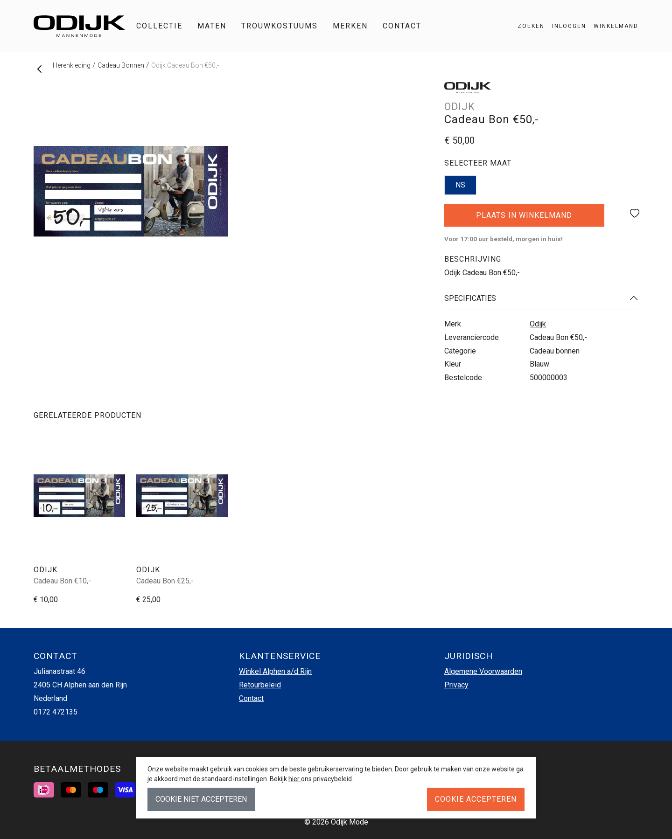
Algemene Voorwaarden (483, 671)
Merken (350, 25)
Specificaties (470, 298)
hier (294, 779)
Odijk (538, 323)
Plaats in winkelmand (524, 219)
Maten (211, 25)
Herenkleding (72, 65)
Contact (402, 25)
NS (460, 184)
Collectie (159, 25)
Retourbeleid (260, 684)
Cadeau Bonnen (121, 65)
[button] (612, 26)
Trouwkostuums (279, 25)
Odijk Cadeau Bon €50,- (185, 65)
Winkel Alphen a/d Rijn (275, 671)
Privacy (456, 684)
